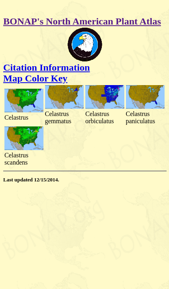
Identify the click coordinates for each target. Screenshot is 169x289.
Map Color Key (35, 78)
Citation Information (46, 67)
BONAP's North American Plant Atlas (82, 21)
